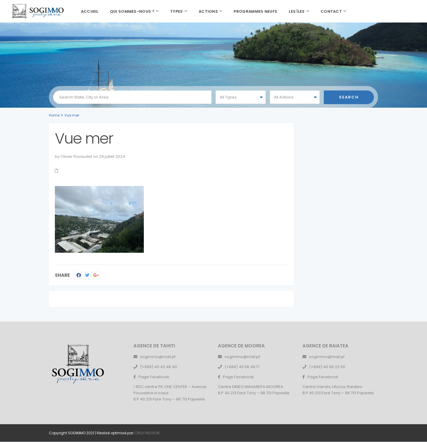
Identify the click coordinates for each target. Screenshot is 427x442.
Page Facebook (153, 377)
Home (54, 115)
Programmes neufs (255, 11)
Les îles (297, 11)
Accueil (89, 11)
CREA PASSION (147, 432)
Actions (208, 11)
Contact (331, 11)
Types (176, 11)
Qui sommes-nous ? (132, 11)
